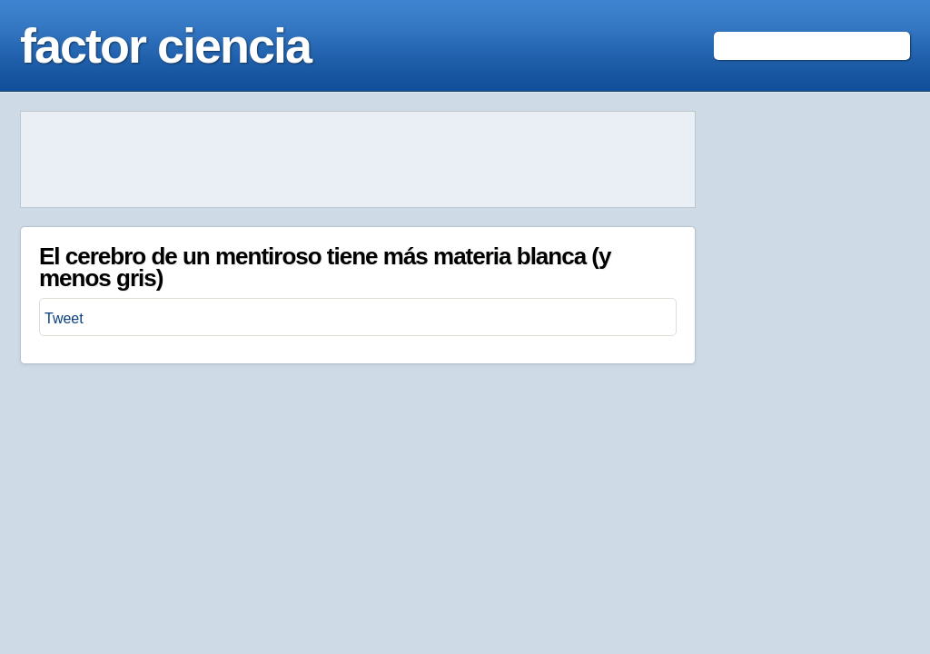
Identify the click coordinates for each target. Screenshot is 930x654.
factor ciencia (165, 45)
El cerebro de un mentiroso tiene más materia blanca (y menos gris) (324, 267)
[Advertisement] (357, 160)
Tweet (64, 318)
